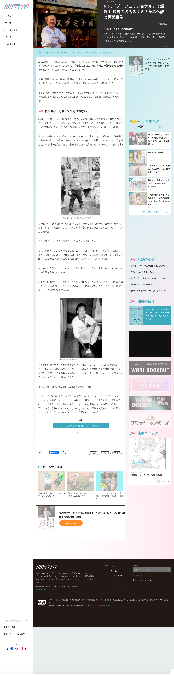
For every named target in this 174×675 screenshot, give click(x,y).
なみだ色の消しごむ (155, 266)
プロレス (149, 272)
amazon (71, 523)
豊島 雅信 (163, 24)
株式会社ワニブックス (44, 586)
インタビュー (157, 278)
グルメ (93, 453)
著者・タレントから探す (14, 634)
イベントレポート (11, 44)
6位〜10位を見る (150, 212)
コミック (8, 37)
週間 (161, 127)
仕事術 (117, 453)
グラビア (8, 23)
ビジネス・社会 (49, 53)
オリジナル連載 (10, 30)
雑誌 (134, 284)
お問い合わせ (72, 586)
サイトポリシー (59, 586)
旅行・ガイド (138, 291)
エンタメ (8, 16)
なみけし (136, 272)
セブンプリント (138, 278)
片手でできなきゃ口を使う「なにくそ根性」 (80, 425)
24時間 (139, 127)
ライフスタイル (157, 291)
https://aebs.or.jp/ (105, 605)
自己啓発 (105, 453)
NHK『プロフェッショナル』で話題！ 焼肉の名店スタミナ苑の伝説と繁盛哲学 (84, 53)
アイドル (136, 266)
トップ (38, 53)
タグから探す (9, 627)
